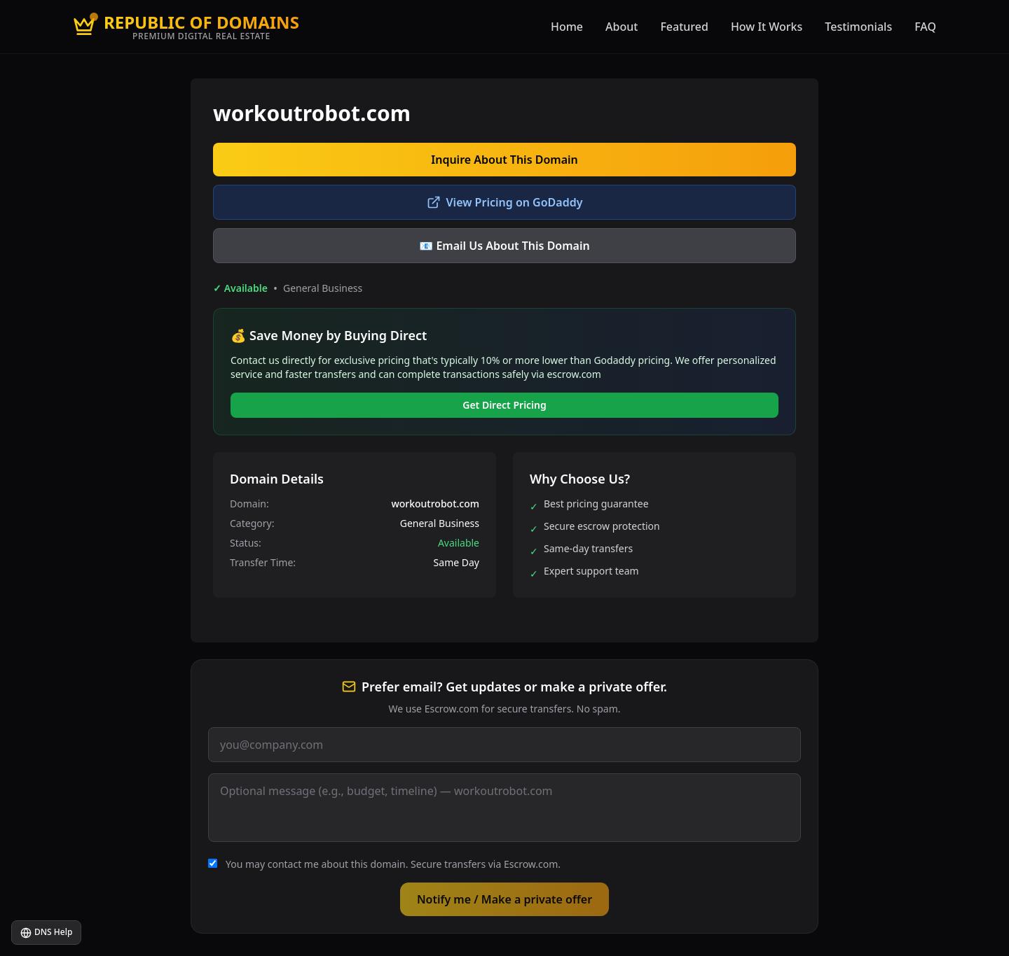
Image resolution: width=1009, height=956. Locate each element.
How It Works (766, 26)
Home (567, 26)
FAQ (925, 26)
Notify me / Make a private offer (504, 899)
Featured (684, 26)
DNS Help (46, 932)
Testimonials (858, 26)
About (621, 26)
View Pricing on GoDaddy (505, 202)
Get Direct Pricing (504, 405)
